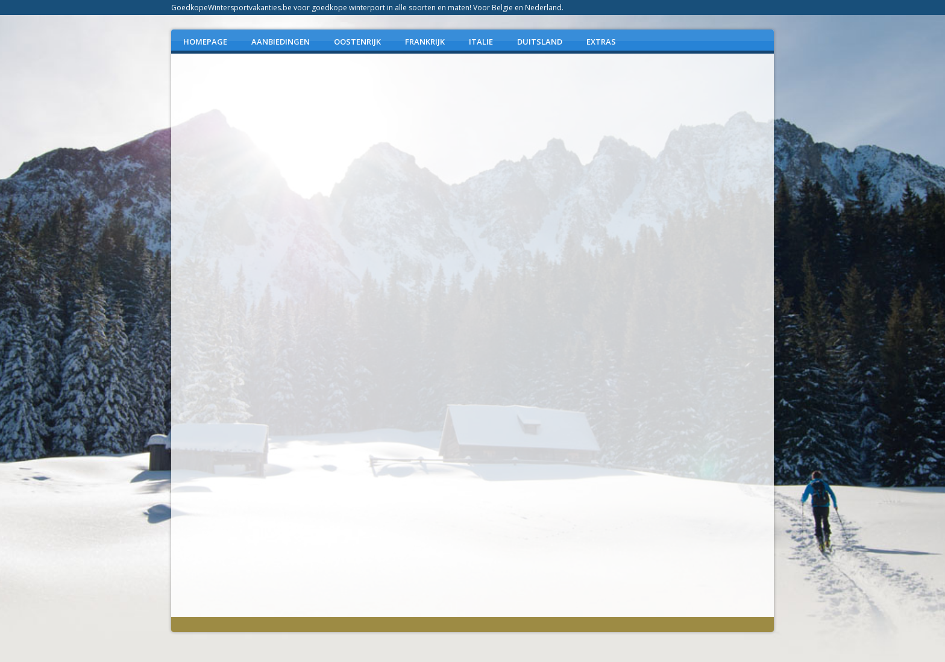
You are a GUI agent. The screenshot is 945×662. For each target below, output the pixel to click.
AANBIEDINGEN (280, 41)
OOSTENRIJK (357, 41)
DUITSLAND (539, 41)
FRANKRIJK (425, 41)
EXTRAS (601, 41)
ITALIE (481, 41)
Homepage (205, 41)
